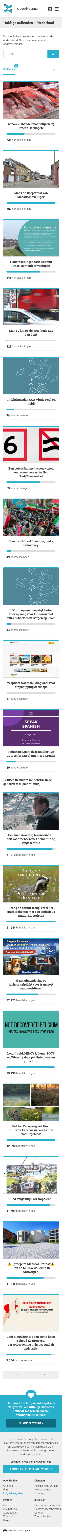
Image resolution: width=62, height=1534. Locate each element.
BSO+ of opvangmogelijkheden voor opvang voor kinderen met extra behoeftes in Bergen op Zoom (31, 614)
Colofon (38, 1512)
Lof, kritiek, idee (13, 1493)
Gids (6, 1505)
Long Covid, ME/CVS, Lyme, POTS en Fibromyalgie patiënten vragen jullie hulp (31, 1057)
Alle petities (10, 1509)
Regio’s (7, 1520)
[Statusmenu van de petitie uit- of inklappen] (54, 69)
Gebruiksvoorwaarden (47, 1505)
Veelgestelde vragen (46, 1485)
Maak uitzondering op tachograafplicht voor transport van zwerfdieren (31, 984)
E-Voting (39, 1493)
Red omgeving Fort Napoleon (31, 1199)
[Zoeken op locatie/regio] (24, 54)
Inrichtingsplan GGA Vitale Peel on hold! (31, 401)
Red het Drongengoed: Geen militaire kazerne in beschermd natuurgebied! (31, 1130)
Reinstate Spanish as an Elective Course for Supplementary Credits (31, 754)
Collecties (9, 67)
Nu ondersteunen (31, 1423)
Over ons (8, 1485)
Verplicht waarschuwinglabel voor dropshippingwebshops (31, 685)
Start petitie (10, 1512)
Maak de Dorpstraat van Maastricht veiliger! (31, 195)
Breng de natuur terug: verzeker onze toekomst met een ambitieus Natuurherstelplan (31, 912)
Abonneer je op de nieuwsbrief (31, 1469)
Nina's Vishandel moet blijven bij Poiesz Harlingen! (31, 126)
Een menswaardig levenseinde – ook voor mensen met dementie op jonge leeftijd (31, 839)
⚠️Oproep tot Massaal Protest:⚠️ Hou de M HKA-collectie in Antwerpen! (31, 1268)
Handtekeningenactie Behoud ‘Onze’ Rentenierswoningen (31, 264)
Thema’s (8, 1516)
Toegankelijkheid (44, 1516)
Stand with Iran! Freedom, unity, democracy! (31, 543)
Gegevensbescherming (47, 1509)
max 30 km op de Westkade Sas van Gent (31, 332)
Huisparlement (42, 1489)
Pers (5, 1489)
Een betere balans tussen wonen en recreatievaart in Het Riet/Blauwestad (31, 472)
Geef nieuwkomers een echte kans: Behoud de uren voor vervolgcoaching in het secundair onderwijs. (31, 1342)
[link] (57, 9)
